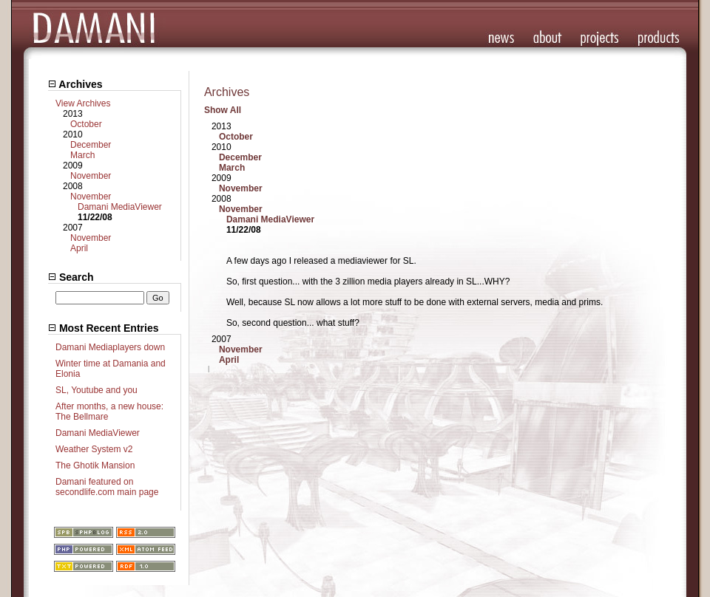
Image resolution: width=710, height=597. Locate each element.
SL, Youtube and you (96, 390)
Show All (222, 110)
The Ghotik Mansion (95, 465)
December (90, 145)
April (79, 248)
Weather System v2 (93, 449)
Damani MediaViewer (120, 207)
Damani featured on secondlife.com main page (106, 487)
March (82, 155)
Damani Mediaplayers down (110, 347)
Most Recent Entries (103, 328)
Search (71, 277)
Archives (75, 84)
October (86, 124)
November (90, 176)
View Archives (82, 103)
